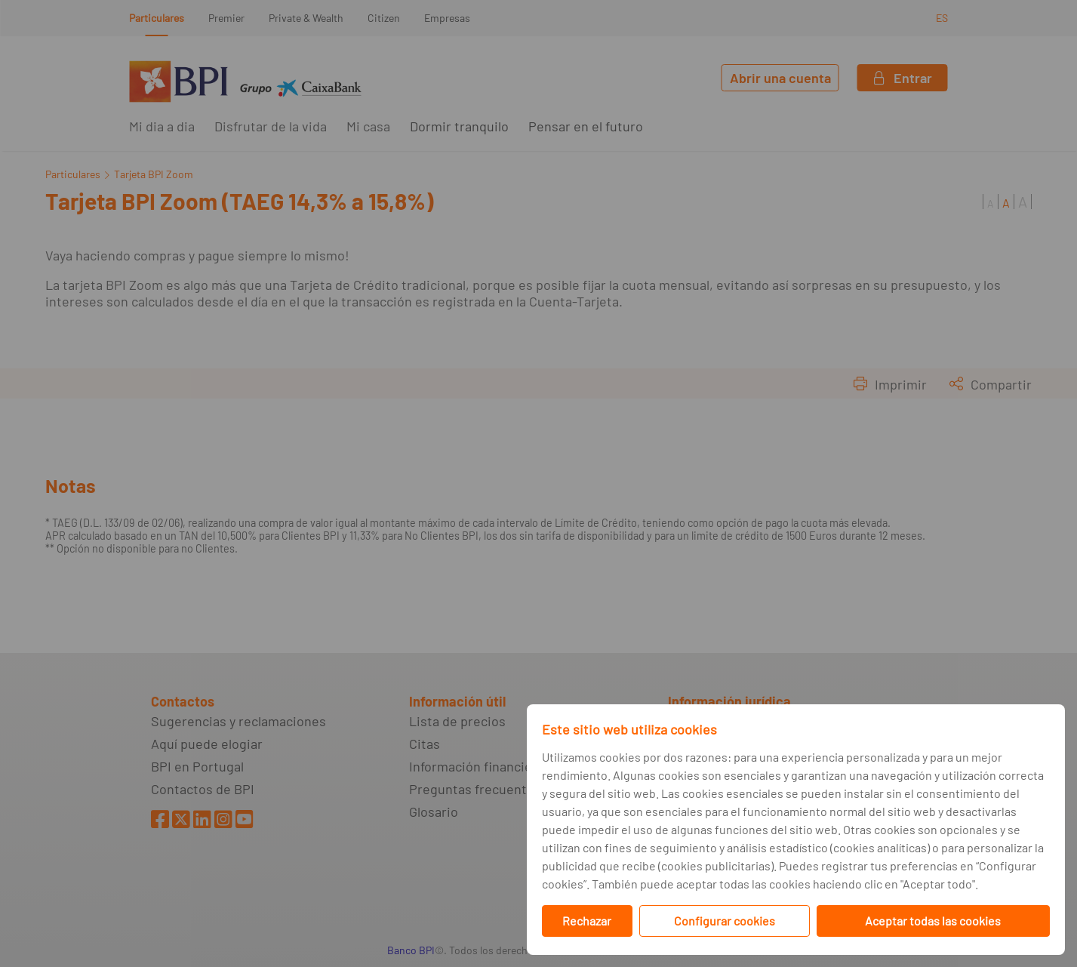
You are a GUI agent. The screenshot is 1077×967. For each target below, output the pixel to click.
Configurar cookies (724, 920)
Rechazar (586, 920)
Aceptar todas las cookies (933, 920)
